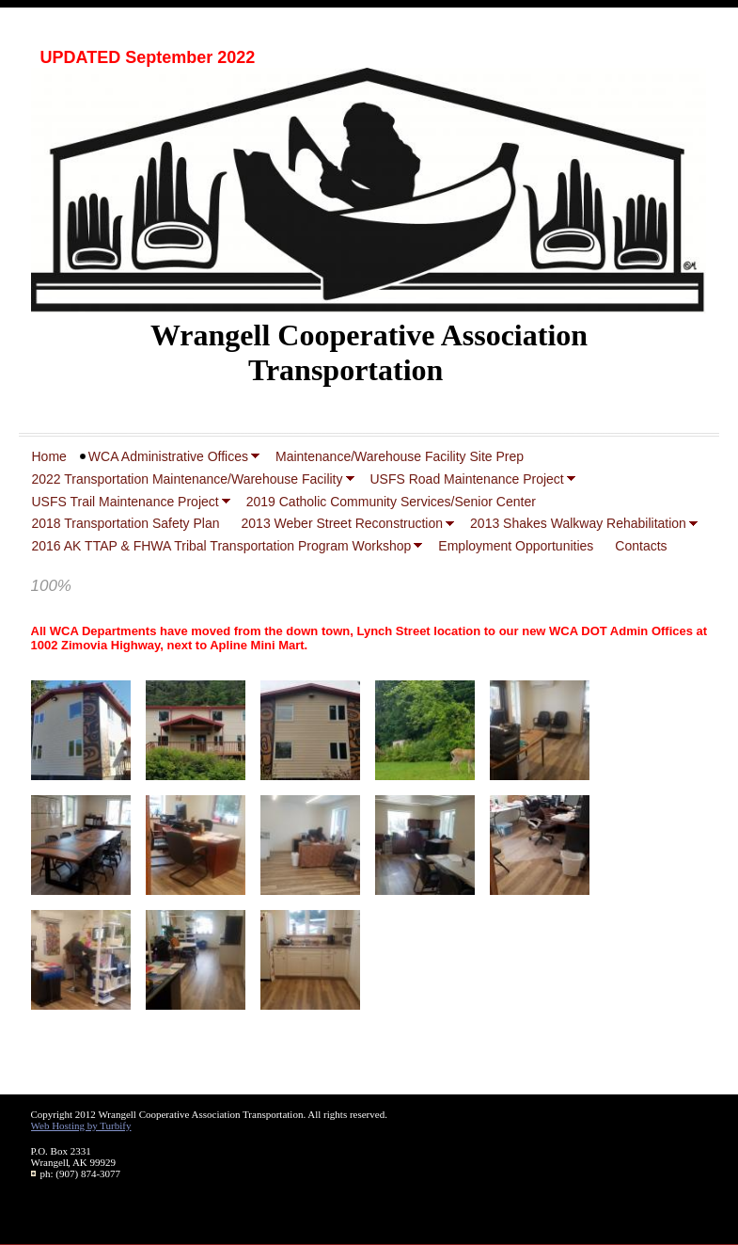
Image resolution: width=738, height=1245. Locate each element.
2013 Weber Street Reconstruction (343, 523)
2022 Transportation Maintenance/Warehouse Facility (187, 479)
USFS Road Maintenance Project (467, 479)
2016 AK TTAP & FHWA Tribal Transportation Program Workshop (222, 545)
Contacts (641, 545)
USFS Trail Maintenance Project (125, 501)
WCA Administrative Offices (168, 456)
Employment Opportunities (515, 545)
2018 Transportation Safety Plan (126, 523)
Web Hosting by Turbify (81, 1125)
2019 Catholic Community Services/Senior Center (391, 501)
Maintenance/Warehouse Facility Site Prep (399, 456)
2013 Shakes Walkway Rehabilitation (578, 523)
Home (49, 456)
